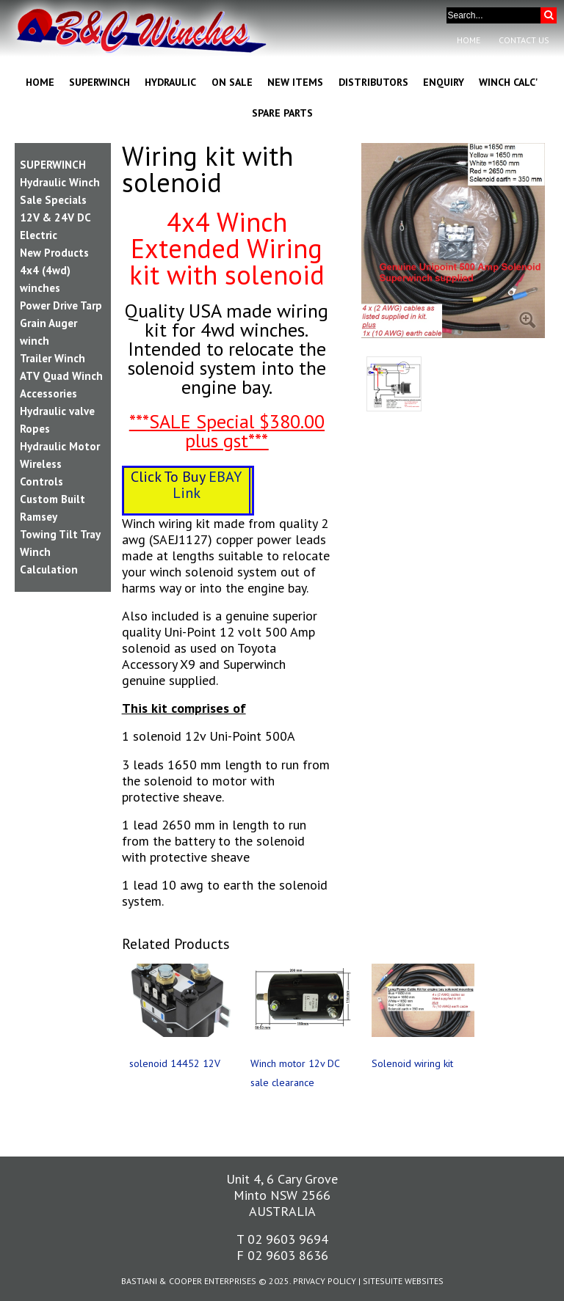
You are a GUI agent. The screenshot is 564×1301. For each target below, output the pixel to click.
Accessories (48, 393)
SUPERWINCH (53, 165)
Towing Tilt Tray (60, 534)
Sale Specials (53, 200)
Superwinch (99, 82)
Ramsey (38, 517)
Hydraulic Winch (60, 182)
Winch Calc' (508, 82)
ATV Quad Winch (61, 376)
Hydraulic (170, 82)
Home (468, 39)
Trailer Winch (52, 358)
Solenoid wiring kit (412, 1063)
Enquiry (443, 82)
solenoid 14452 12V (174, 1063)
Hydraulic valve (57, 411)
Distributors (373, 82)
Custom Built (52, 499)
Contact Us (524, 39)
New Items (295, 82)
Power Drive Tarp (61, 305)
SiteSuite (382, 1280)
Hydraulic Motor (60, 446)
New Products (54, 253)
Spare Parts (282, 113)
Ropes (35, 429)
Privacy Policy (324, 1280)
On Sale (232, 82)
